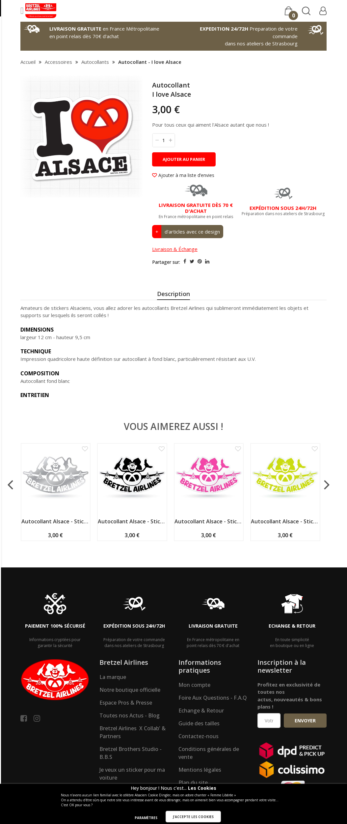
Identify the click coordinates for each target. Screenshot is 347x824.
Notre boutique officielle (129, 712)
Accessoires (58, 62)
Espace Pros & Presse (125, 725)
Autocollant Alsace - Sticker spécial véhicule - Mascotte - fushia (208, 544)
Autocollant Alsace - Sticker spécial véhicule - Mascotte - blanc (55, 544)
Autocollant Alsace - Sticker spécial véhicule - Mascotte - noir (132, 544)
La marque (112, 699)
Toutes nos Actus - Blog (129, 738)
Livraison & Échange (175, 249)
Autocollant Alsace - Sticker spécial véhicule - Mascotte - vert (285, 544)
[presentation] (173, 295)
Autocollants (95, 62)
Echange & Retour (201, 733)
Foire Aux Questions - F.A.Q (212, 720)
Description (173, 294)
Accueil (28, 62)
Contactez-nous (198, 758)
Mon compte (194, 707)
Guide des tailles (199, 746)
